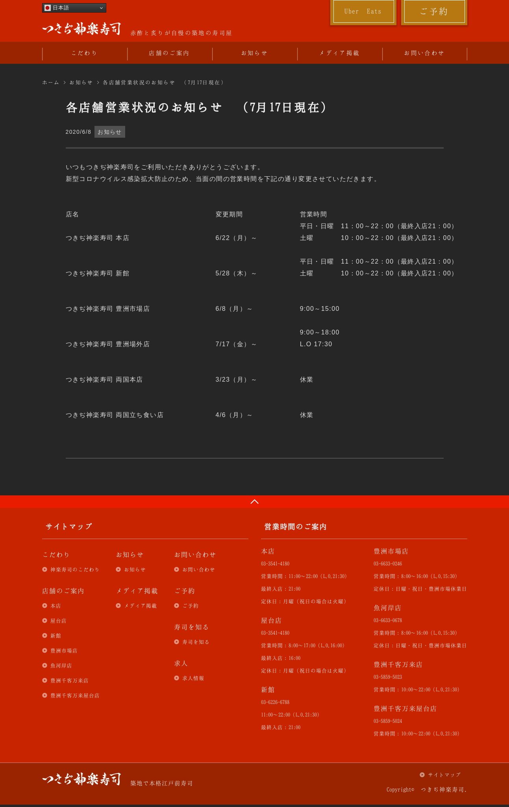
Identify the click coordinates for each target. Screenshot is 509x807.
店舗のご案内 (169, 53)
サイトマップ (444, 774)
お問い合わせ (424, 53)
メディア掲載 (339, 53)
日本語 (57, 8)
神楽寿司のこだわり (75, 569)
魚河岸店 (61, 665)
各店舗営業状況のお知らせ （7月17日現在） (165, 82)
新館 (55, 635)
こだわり (84, 53)
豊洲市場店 (64, 650)
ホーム (51, 82)
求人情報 (193, 678)
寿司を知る (196, 641)
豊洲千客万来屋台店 (75, 695)
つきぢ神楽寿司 (81, 28)
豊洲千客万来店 (69, 680)
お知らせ (254, 53)
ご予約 (434, 11)
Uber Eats (363, 11)
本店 (55, 605)
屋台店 (58, 620)
